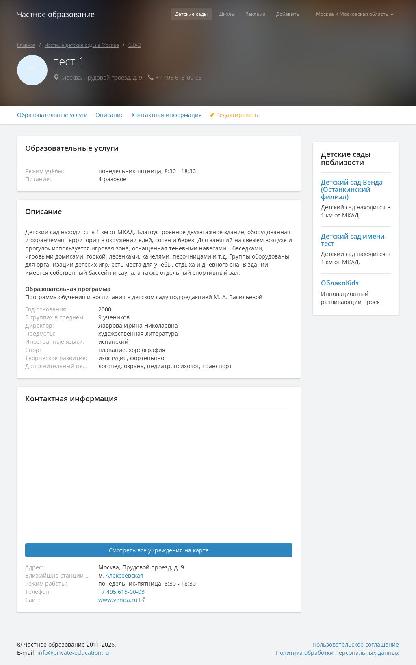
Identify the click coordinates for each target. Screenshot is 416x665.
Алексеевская (124, 575)
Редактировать (234, 115)
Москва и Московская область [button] (355, 14)
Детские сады (191, 14)
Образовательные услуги (52, 115)
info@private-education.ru (73, 652)
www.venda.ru (118, 600)
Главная (26, 44)
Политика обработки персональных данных (337, 652)
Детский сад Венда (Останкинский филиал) (352, 189)
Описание (109, 115)
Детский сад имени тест (353, 240)
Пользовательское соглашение (355, 644)
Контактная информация (167, 115)
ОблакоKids (340, 282)
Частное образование (56, 14)
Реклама (255, 14)
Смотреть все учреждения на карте (159, 550)
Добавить (287, 14)
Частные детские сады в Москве (82, 44)
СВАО (134, 44)
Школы (226, 14)
